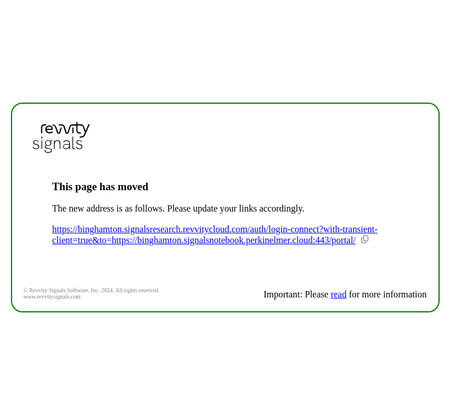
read (339, 294)
